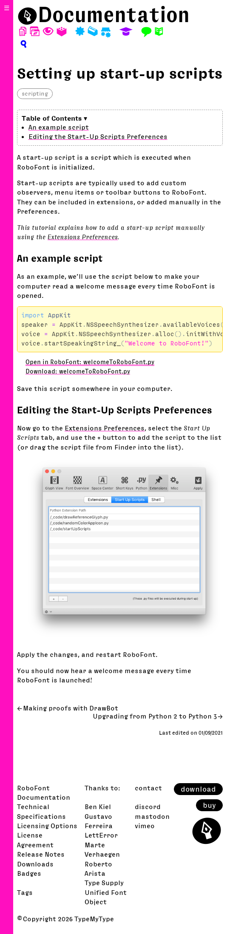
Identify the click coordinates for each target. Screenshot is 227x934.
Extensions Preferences (83, 236)
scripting (35, 93)
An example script (58, 127)
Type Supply (104, 882)
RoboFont (33, 787)
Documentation (114, 14)
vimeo (145, 825)
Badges (29, 873)
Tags (25, 892)
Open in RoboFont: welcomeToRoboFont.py (90, 362)
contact (148, 787)
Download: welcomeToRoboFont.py (78, 371)
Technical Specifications (41, 811)
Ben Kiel (98, 806)
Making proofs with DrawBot (70, 708)
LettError (101, 835)
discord (148, 806)
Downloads (35, 863)
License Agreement (35, 840)
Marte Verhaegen (102, 849)
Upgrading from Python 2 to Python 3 (155, 716)
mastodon (152, 816)
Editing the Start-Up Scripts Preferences (97, 136)
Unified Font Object (106, 897)
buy (209, 805)
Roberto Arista (98, 868)
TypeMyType (94, 918)
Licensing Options (47, 825)
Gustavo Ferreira (99, 821)
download (198, 789)
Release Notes (41, 854)
